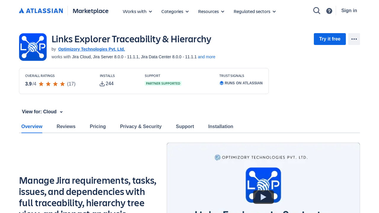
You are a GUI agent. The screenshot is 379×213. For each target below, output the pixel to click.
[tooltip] (107, 83)
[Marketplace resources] (211, 11)
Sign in (349, 10)
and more (206, 56)
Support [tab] (185, 126)
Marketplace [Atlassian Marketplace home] (91, 10)
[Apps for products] (137, 11)
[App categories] (175, 11)
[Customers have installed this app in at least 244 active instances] (117, 80)
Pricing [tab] (98, 126)
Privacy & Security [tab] (141, 126)
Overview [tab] (31, 126)
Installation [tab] (220, 126)
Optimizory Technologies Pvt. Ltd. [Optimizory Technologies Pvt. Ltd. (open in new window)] (91, 49)
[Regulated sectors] (254, 11)
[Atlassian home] (41, 11)
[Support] (329, 11)
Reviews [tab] (66, 126)
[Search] (317, 11)
